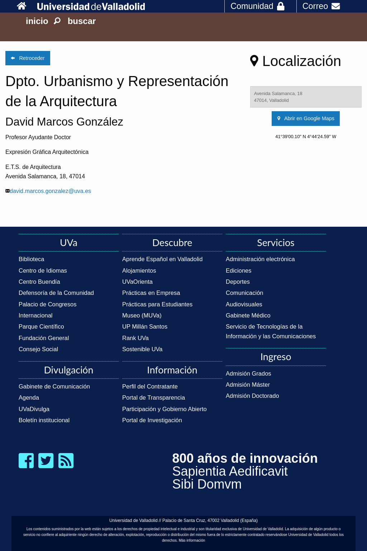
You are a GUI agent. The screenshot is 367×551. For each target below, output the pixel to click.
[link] (25, 6)
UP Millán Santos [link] (144, 326)
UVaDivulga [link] (34, 409)
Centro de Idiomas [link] (43, 270)
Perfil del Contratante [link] (150, 386)
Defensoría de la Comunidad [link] (56, 292)
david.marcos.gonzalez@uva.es (50, 191)
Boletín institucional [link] (44, 420)
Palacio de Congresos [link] (47, 304)
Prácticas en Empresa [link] (151, 292)
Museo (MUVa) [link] (142, 315)
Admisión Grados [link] (248, 373)
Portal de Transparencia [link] (153, 397)
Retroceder (27, 58)
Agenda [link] (29, 397)
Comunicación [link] (244, 292)
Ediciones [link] (239, 270)
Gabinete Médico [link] (248, 315)
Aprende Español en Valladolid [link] (162, 259)
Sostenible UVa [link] (142, 349)
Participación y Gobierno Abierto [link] (164, 409)
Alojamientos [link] (139, 270)
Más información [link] (192, 540)
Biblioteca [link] (31, 259)
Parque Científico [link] (41, 326)
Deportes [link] (238, 281)
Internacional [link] (35, 315)
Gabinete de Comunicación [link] (54, 386)
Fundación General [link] (44, 338)
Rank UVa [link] (135, 338)
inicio (37, 21)
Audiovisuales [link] (244, 304)
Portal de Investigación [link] (152, 420)
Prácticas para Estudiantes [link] (157, 304)
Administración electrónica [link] (260, 259)
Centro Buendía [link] (39, 281)
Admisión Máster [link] (248, 384)
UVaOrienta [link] (137, 281)
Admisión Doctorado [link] (252, 395)
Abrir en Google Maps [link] (305, 118)
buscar (75, 21)
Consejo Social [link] (38, 349)
